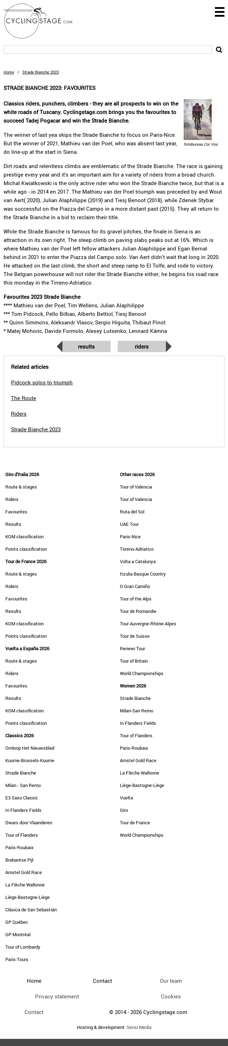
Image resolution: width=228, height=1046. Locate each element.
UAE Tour (129, 524)
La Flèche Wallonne (25, 884)
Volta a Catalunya (138, 561)
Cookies (171, 996)
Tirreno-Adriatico (137, 549)
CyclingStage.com (43, 21)
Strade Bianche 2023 (36, 429)
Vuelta (126, 797)
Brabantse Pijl (19, 860)
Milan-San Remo (136, 710)
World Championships (141, 673)
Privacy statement (57, 996)
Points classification (26, 549)
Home (9, 72)
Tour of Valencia (136, 487)
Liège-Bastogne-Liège (27, 897)
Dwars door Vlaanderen (28, 822)
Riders (142, 346)
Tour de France (135, 822)
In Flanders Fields (23, 810)
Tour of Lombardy (22, 947)
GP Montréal (17, 934)
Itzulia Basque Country (143, 574)
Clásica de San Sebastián (31, 909)
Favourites (16, 511)
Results (86, 346)
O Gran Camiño (135, 586)
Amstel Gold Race (23, 872)
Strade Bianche (20, 773)
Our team (171, 980)
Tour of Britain (134, 661)
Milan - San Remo (23, 785)
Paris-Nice (130, 536)
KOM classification (24, 536)
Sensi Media (139, 1027)
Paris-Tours (16, 959)
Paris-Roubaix (19, 847)
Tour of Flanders (21, 835)
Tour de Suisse (135, 636)
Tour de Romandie (138, 611)
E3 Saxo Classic (21, 797)
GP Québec (16, 922)
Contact (34, 1011)
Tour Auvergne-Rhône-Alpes (148, 623)
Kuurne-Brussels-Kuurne (29, 760)
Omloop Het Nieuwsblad (29, 748)
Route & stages (21, 487)
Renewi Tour (132, 648)
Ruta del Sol (132, 511)
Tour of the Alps (135, 598)
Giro (124, 810)
